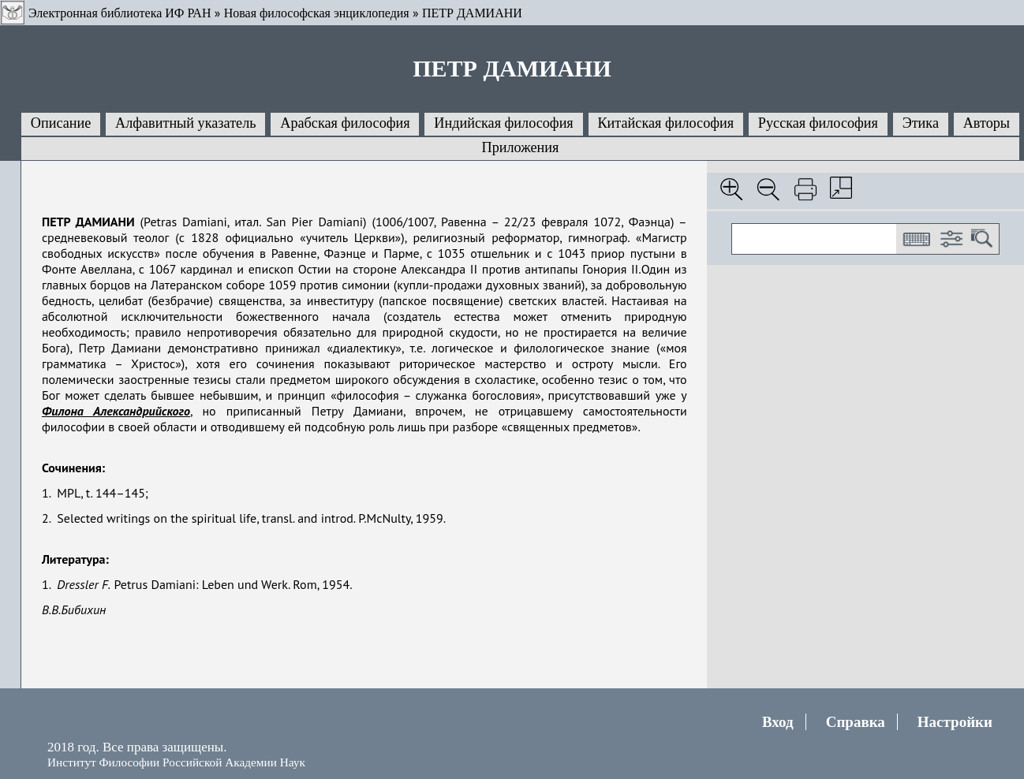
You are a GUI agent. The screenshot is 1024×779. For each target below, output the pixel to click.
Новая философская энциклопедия (316, 13)
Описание (61, 123)
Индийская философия (503, 123)
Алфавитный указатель (185, 123)
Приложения (520, 147)
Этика (921, 123)
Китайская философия (665, 123)
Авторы (986, 123)
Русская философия (818, 123)
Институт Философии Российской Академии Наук (176, 762)
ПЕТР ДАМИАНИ (472, 13)
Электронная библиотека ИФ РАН (119, 13)
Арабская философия (344, 123)
